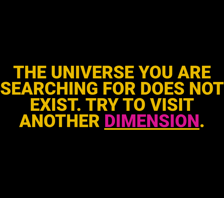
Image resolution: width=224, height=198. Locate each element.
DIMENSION (152, 121)
